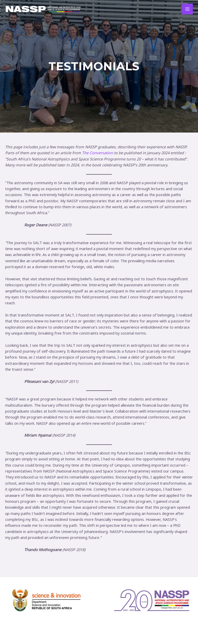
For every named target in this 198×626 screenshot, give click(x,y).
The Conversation (97, 152)
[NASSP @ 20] (43, 9)
